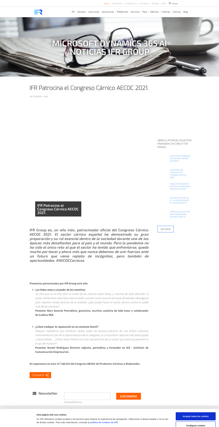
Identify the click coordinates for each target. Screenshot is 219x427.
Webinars (154, 11)
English (106, 3)
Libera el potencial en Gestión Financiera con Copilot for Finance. (174, 144)
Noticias (177, 11)
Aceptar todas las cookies (196, 401)
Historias (166, 11)
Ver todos (165, 229)
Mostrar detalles (148, 416)
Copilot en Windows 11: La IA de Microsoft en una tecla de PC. (179, 200)
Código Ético (131, 3)
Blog (185, 11)
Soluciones (93, 11)
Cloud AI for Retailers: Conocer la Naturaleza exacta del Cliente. (180, 186)
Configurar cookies (195, 410)
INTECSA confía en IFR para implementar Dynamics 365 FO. (180, 214)
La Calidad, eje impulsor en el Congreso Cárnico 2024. (178, 173)
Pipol (144, 11)
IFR (73, 11)
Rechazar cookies (196, 419)
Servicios (135, 11)
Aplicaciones (108, 11)
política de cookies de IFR (104, 407)
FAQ (164, 3)
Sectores (81, 11)
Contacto (144, 3)
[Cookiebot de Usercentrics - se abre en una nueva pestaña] (18, 421)
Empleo (155, 3)
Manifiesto (117, 3)
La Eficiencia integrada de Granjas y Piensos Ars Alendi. (180, 158)
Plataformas (122, 11)
